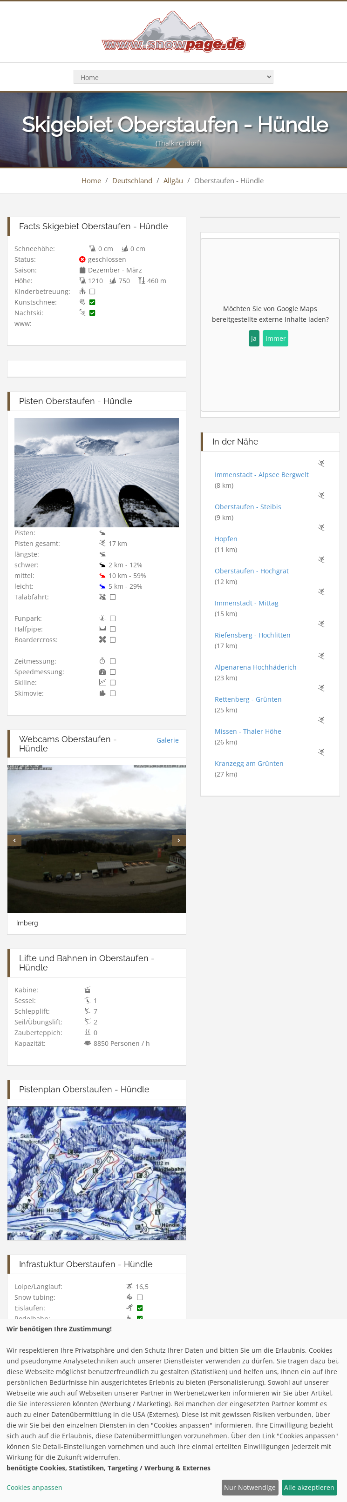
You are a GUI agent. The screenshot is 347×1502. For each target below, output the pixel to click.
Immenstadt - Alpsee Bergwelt (262, 474)
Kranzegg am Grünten (249, 763)
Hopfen (226, 538)
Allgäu (173, 180)
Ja (254, 338)
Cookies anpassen (34, 1487)
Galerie (167, 740)
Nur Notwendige (250, 1487)
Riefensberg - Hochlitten (253, 635)
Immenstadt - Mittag (247, 602)
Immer (275, 338)
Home (91, 180)
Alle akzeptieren (309, 1487)
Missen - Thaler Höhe (248, 731)
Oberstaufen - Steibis (248, 506)
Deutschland (132, 180)
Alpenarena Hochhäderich (256, 667)
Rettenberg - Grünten (248, 699)
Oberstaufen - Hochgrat (252, 570)
